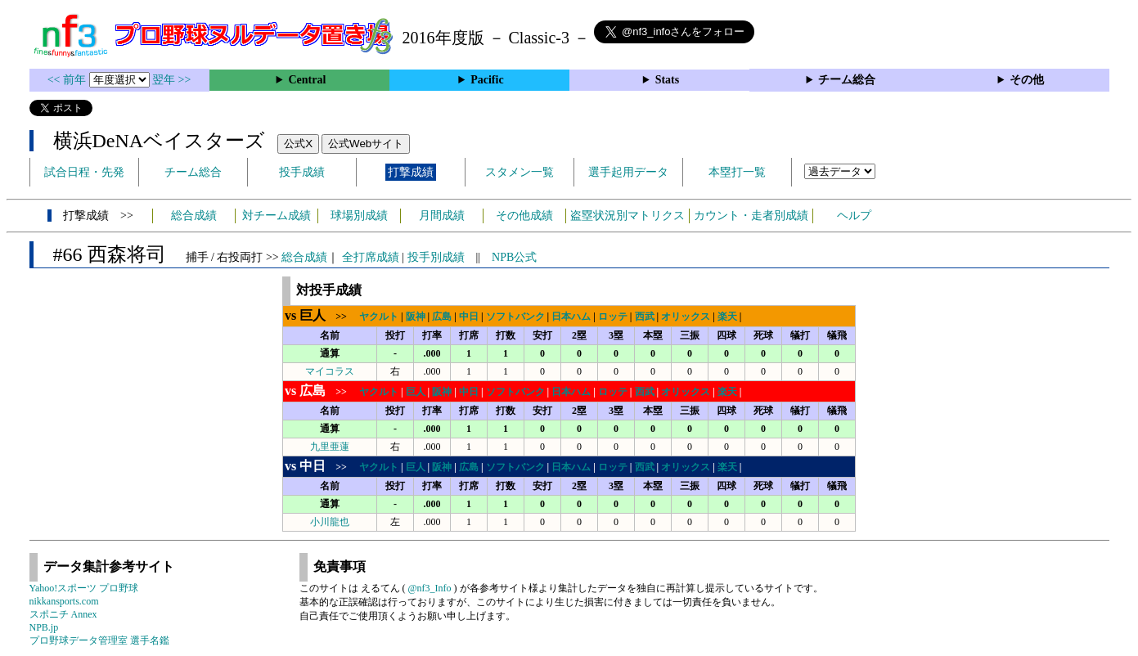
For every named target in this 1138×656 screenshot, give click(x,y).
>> (321, 316)
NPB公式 (514, 257)
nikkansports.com (64, 601)
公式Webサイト (365, 143)
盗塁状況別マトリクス (627, 215)
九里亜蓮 (329, 446)
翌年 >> (171, 80)
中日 (469, 316)
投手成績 (302, 172)
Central (307, 80)
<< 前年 (68, 80)
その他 (1027, 80)
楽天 (727, 316)
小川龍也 (329, 522)
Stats (667, 80)
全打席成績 (370, 257)
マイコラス (329, 371)
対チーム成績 (276, 215)
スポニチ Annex (63, 614)
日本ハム (571, 316)
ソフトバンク (515, 316)
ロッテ (612, 316)
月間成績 (442, 215)
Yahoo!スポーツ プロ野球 (84, 588)
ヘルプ (854, 215)
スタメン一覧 (519, 172)
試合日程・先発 (84, 172)
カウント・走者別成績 (751, 215)
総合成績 (194, 215)
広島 (442, 316)
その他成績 (524, 215)
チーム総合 (846, 80)
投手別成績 (436, 257)
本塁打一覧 (737, 172)
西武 (644, 316)
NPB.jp (44, 627)
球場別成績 (359, 215)
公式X (298, 143)
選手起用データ (628, 172)
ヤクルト (378, 316)
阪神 (415, 316)
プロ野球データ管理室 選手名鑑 (99, 640)
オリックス (685, 316)
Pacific (486, 80)
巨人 (415, 392)
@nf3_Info (430, 588)
